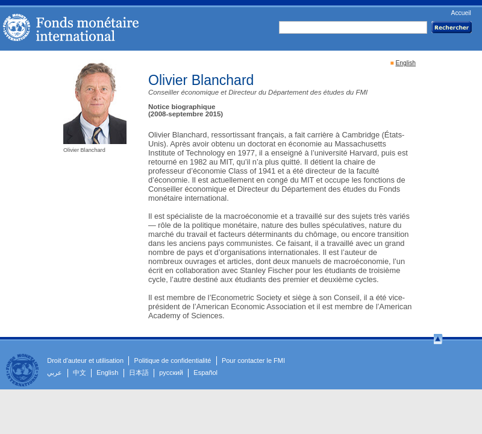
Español (205, 372)
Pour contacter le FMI (253, 360)
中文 (79, 372)
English (405, 63)
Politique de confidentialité (172, 360)
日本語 (139, 372)
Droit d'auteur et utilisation (85, 360)
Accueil (461, 13)
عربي (54, 372)
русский (171, 372)
